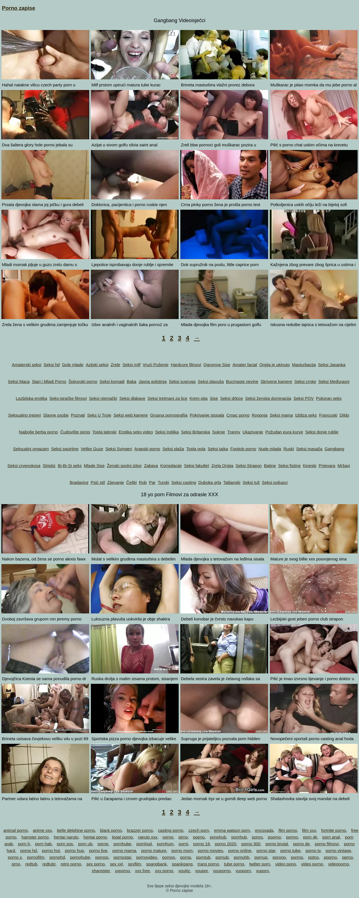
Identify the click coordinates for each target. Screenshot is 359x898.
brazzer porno (140, 830)
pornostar (122, 857)
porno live (98, 850)
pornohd (57, 857)
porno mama (124, 850)
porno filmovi (327, 843)
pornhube (122, 843)
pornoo (102, 857)
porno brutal (277, 843)
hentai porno (95, 837)
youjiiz (184, 870)
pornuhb (241, 857)
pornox (168, 857)
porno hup (74, 850)
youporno (222, 870)
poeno (199, 837)
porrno (297, 857)
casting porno (170, 830)
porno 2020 (225, 843)
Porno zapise (18, 8)
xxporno (122, 870)
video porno (312, 864)
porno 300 (251, 843)
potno (313, 857)
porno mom (182, 850)
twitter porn (259, 864)
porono (279, 857)
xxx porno (164, 870)
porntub (203, 857)
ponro (257, 837)
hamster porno (35, 837)
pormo (292, 837)
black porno (111, 830)
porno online (240, 850)
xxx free (142, 870)
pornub (222, 857)
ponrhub (239, 837)
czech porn (198, 830)
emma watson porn (232, 830)
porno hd (28, 850)
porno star (265, 850)
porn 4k (310, 837)
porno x (15, 857)
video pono (285, 864)
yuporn (262, 870)
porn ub (85, 843)
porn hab (43, 843)
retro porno (71, 864)
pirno (183, 837)
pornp (185, 857)
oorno (167, 837)
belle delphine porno (76, 830)
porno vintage (338, 850)
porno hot (51, 850)
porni (183, 843)
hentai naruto (66, 837)
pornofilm (35, 857)
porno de (301, 843)
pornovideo (146, 857)
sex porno (95, 864)
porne (103, 843)
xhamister (101, 870)
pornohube (80, 857)
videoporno (338, 864)
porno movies (210, 850)
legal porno (122, 837)
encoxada (264, 830)
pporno (330, 857)
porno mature (153, 850)
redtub (31, 864)
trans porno (208, 864)
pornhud (144, 843)
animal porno (15, 830)
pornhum (165, 843)
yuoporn (243, 870)
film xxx (309, 830)
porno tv (313, 850)
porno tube (290, 850)
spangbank (156, 864)
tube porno (234, 864)
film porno (288, 830)
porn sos (65, 843)
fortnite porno (333, 830)
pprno (347, 857)
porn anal (331, 837)
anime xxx (42, 830)
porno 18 (201, 843)
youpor (201, 870)
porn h (24, 843)
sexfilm (134, 864)
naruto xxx (147, 837)
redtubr (49, 864)
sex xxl (116, 864)
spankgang (182, 864)
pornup (261, 857)
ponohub (218, 837)
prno (16, 864)
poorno (274, 837)
